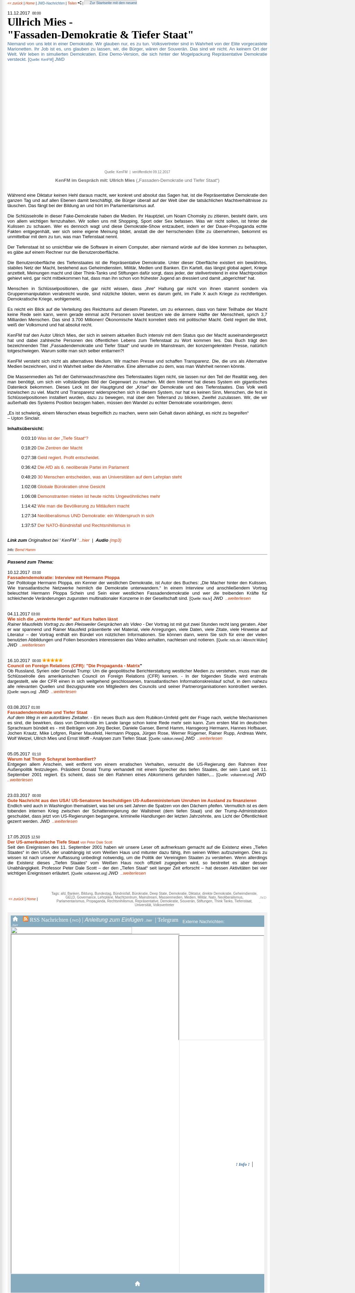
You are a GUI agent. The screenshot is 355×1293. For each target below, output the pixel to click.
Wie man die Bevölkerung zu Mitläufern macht (84, 506)
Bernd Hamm (25, 550)
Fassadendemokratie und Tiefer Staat (48, 712)
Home (30, 3)
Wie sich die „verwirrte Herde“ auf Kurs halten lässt (63, 619)
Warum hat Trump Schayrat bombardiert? (52, 759)
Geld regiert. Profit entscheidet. (69, 457)
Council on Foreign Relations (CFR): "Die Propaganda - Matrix (74, 665)
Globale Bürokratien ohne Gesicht (71, 486)
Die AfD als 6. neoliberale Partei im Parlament (83, 467)
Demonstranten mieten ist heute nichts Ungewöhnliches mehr (99, 496)
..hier (49, 540)
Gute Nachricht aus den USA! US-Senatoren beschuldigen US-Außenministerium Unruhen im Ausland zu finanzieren (132, 800)
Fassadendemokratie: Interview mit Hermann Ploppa (64, 577)
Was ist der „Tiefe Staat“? (63, 438)
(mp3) (108, 540)
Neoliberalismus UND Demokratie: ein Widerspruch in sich (96, 515)
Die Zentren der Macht (60, 447)
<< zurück (15, 3)
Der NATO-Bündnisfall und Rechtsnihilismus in (84, 525)
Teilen (74, 3)
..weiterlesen (238, 598)
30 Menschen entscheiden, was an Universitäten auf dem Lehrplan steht (110, 477)
